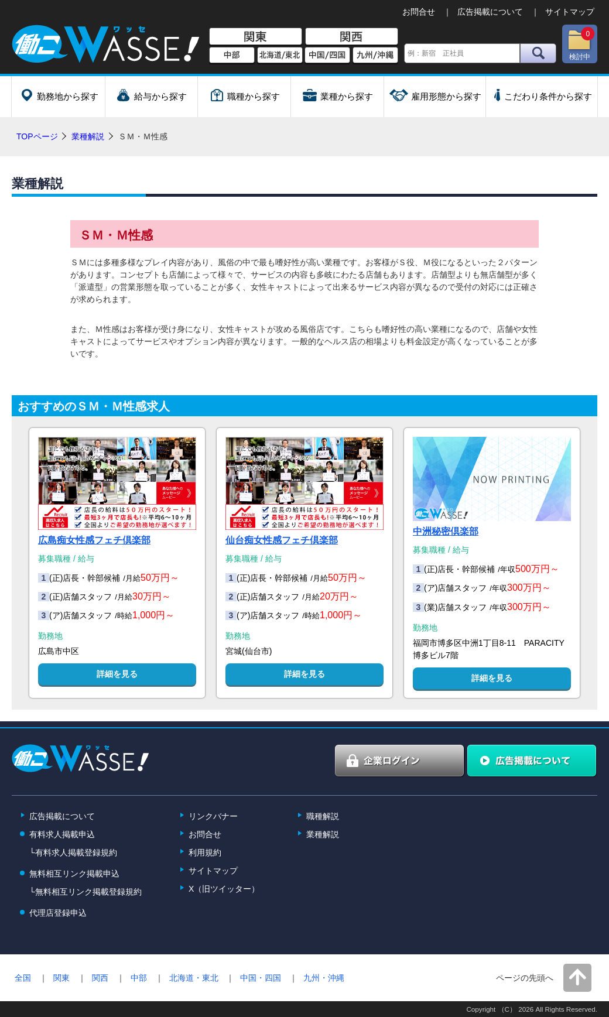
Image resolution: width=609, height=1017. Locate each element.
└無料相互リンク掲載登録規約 (85, 891)
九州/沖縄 (375, 55)
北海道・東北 (193, 977)
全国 (23, 977)
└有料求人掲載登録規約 (73, 852)
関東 (255, 37)
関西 (351, 37)
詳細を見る (117, 674)
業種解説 (87, 136)
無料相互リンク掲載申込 (74, 873)
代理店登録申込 (58, 912)
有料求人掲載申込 (62, 834)
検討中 (581, 44)
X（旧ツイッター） (224, 888)
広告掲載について (490, 11)
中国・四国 (260, 977)
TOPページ (37, 136)
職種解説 (322, 816)
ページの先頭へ (524, 977)
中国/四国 (327, 55)
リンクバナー (213, 816)
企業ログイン (400, 761)
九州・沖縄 (323, 977)
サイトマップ (569, 11)
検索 (538, 53)
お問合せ (418, 11)
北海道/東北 (280, 55)
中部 (232, 55)
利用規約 (205, 852)
